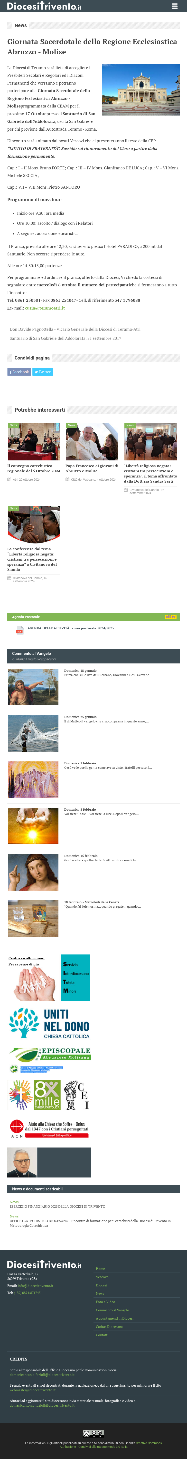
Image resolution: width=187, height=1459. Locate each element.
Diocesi (101, 1285)
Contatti (102, 1335)
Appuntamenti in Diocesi (114, 1318)
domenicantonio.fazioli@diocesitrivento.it (42, 1374)
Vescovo (102, 1276)
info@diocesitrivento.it (35, 1285)
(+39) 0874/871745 (27, 1292)
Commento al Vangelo (112, 1310)
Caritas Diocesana (109, 1326)
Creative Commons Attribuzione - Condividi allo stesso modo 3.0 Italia (111, 1445)
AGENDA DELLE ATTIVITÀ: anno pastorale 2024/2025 (71, 628)
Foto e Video (105, 1301)
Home (100, 1268)
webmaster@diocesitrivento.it (33, 1390)
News (100, 1293)
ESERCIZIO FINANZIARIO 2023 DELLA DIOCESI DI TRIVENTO (93, 1204)
